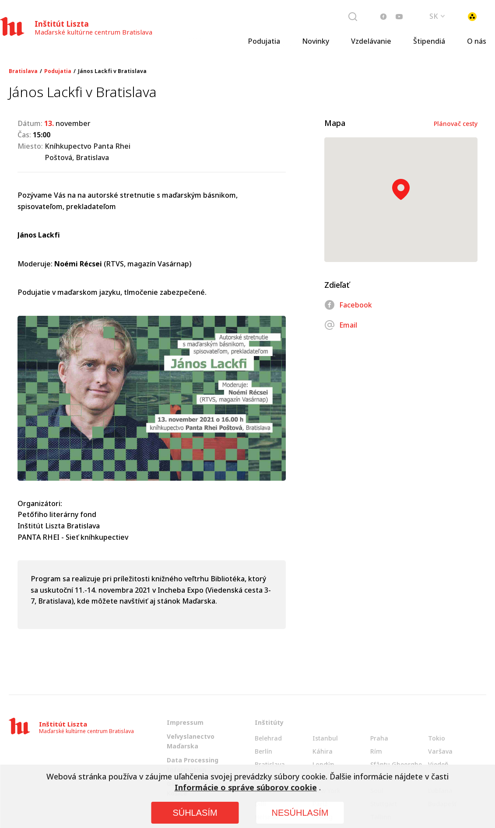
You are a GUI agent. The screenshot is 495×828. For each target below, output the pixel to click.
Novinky (315, 41)
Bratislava (23, 71)
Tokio (436, 738)
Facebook (348, 305)
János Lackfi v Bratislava (112, 71)
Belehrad (268, 738)
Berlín (263, 751)
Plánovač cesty (455, 123)
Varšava (440, 751)
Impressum (185, 722)
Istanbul (325, 738)
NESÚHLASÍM (299, 813)
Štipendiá (429, 41)
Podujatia (264, 41)
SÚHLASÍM (194, 813)
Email (340, 325)
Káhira (322, 751)
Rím (376, 751)
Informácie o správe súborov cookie (246, 787)
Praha (379, 738)
